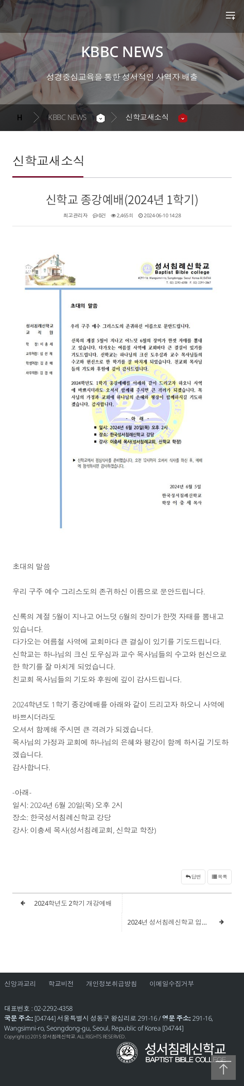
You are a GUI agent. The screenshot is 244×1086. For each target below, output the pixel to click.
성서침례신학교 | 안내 (69, 19)
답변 (193, 876)
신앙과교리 (20, 983)
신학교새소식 (147, 117)
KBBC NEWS (67, 117)
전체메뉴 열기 (230, 16)
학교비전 (61, 983)
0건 (99, 215)
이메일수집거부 (172, 983)
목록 (219, 876)
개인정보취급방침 (111, 983)
